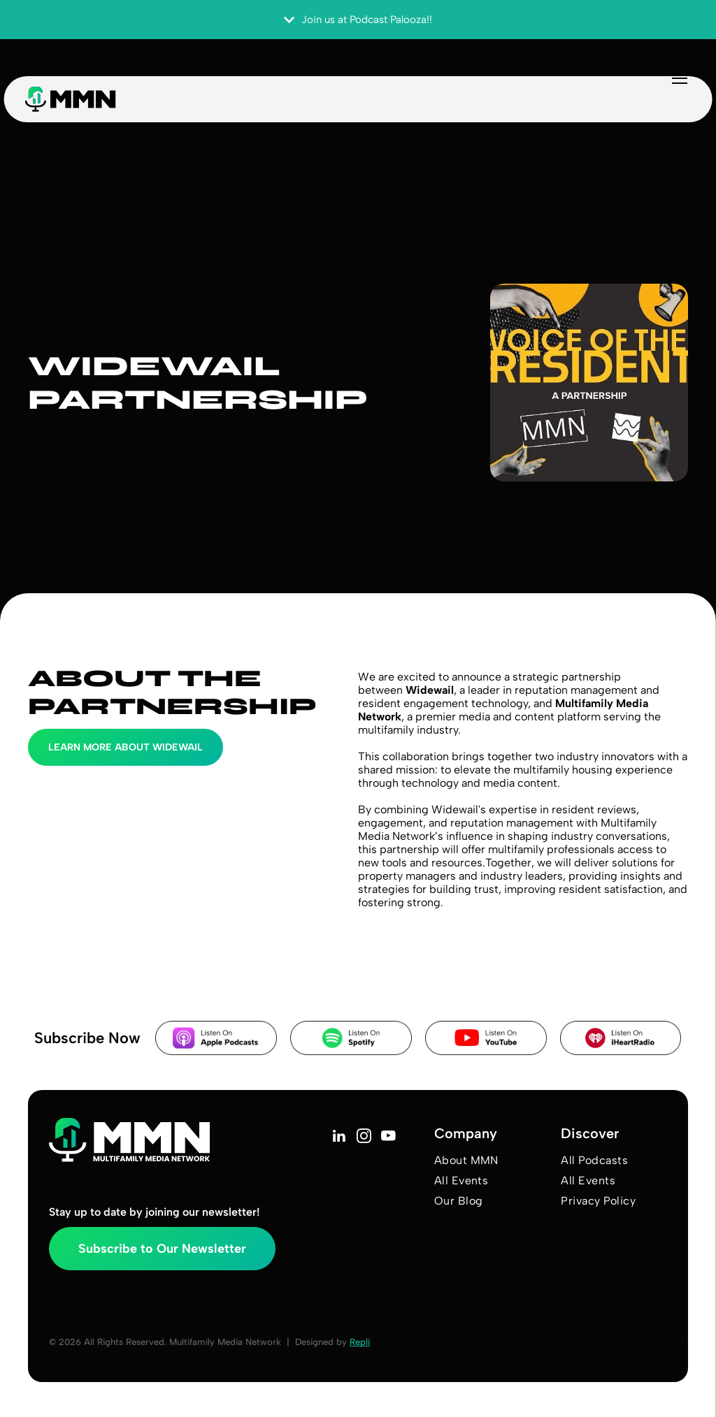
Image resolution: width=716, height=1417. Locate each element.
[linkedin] (339, 1137)
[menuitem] (492, 1160)
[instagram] (364, 1137)
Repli (360, 1342)
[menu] (656, 89)
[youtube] (388, 1137)
